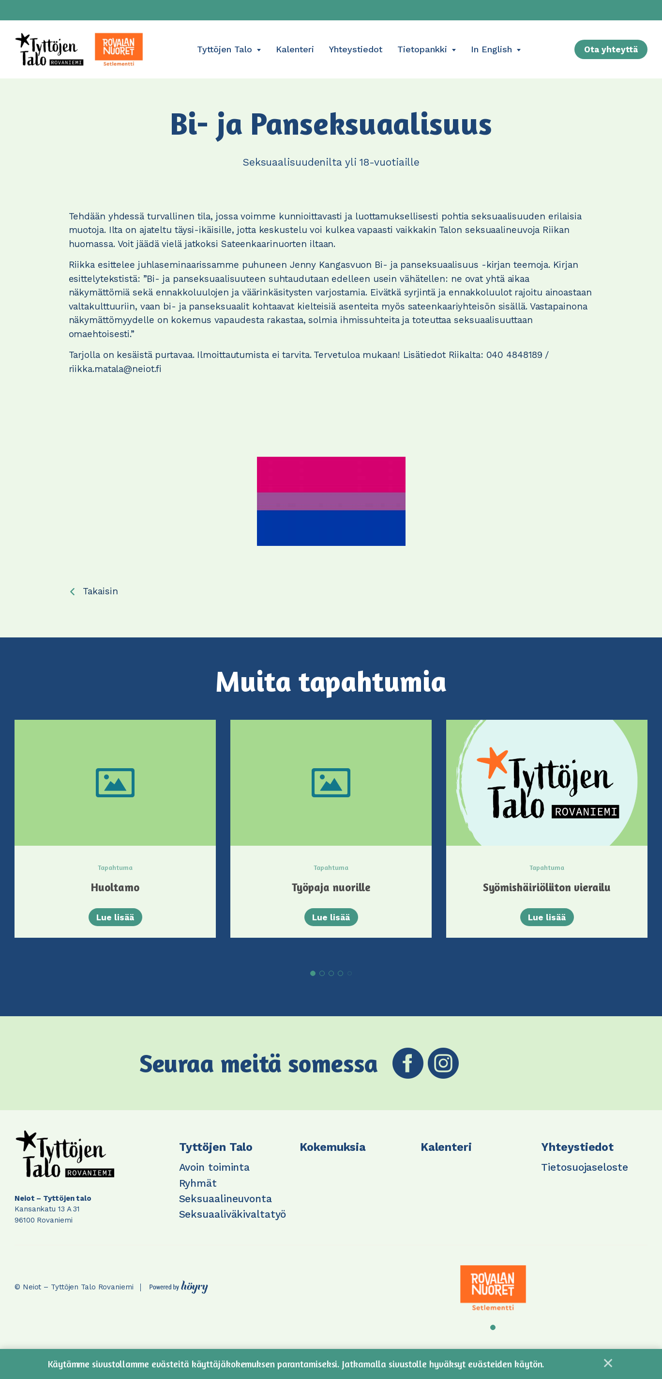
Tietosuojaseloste (584, 1177)
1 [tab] (313, 982)
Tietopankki (422, 49)
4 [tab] (340, 982)
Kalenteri (295, 49)
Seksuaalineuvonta (225, 1208)
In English (491, 49)
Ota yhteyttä (611, 49)
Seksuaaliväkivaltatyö (232, 1224)
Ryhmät (198, 1192)
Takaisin (100, 591)
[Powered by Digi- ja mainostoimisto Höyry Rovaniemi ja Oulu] (179, 1294)
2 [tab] (322, 982)
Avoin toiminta (214, 1177)
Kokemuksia (333, 1156)
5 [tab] (349, 983)
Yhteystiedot (355, 49)
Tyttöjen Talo (224, 49)
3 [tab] (331, 982)
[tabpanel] (115, 840)
